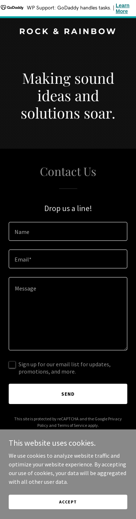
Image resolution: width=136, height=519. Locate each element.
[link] (68, 32)
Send (68, 394)
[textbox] (68, 231)
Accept (68, 501)
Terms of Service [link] (72, 425)
